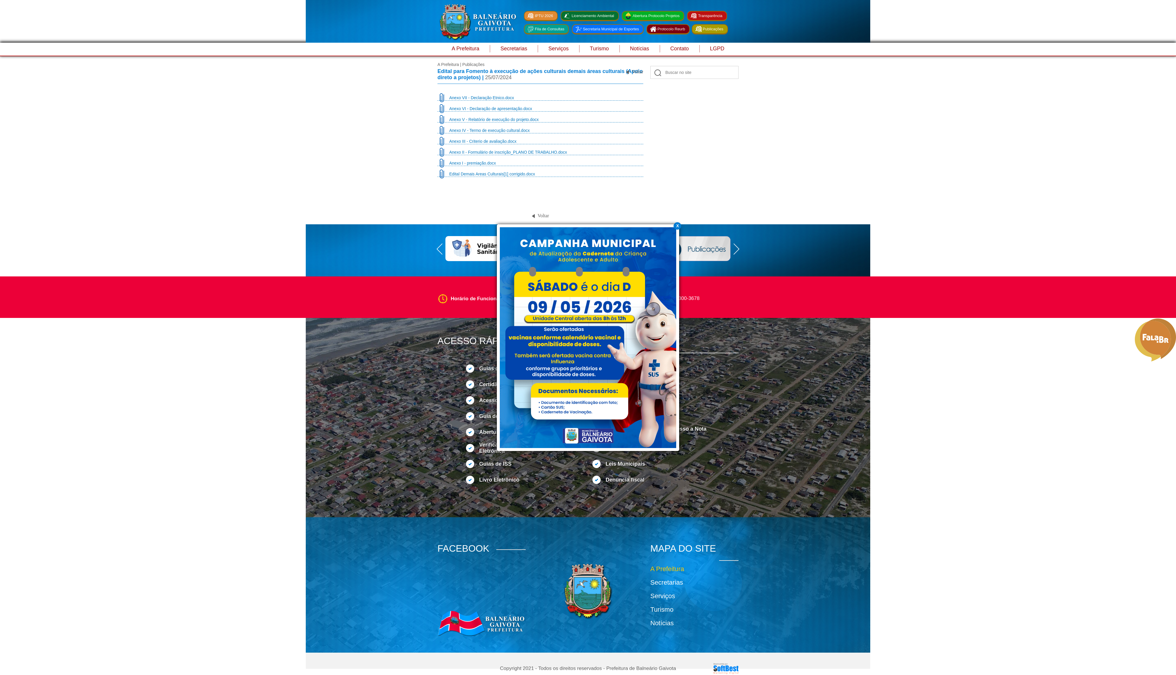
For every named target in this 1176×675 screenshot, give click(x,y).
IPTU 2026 (544, 16)
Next (736, 249)
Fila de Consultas (549, 29)
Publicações (713, 29)
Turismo (599, 49)
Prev (439, 249)
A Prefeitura (465, 49)
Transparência (710, 16)
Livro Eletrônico (499, 480)
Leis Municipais (625, 464)
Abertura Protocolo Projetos (656, 16)
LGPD (717, 49)
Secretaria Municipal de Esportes (611, 29)
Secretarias (513, 49)
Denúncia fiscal (625, 480)
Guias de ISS (495, 464)
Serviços (558, 49)
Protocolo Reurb (671, 29)
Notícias (639, 49)
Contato (679, 49)
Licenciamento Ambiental (593, 16)
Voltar (637, 71)
